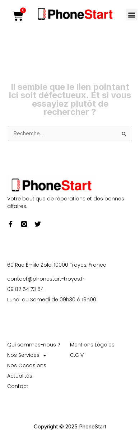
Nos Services (26, 355)
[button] (131, 14)
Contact (17, 386)
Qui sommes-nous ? (33, 344)
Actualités (19, 375)
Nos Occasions (26, 365)
